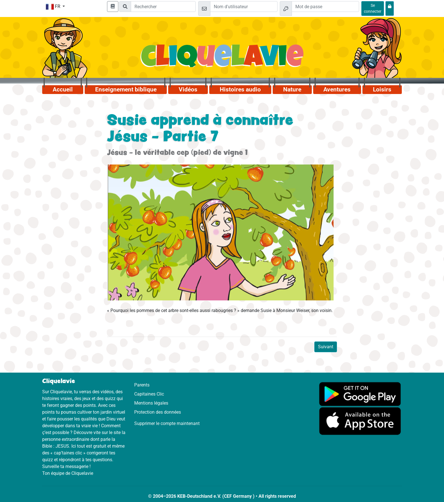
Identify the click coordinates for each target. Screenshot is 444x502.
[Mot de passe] (325, 6)
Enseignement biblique (126, 89)
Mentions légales (151, 403)
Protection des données (157, 412)
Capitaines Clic (149, 394)
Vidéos (188, 89)
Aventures (337, 89)
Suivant (325, 346)
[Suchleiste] (163, 6)
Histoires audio (240, 89)
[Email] (244, 6)
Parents (142, 385)
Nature (292, 89)
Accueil (63, 89)
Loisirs (382, 89)
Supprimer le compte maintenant (167, 423)
